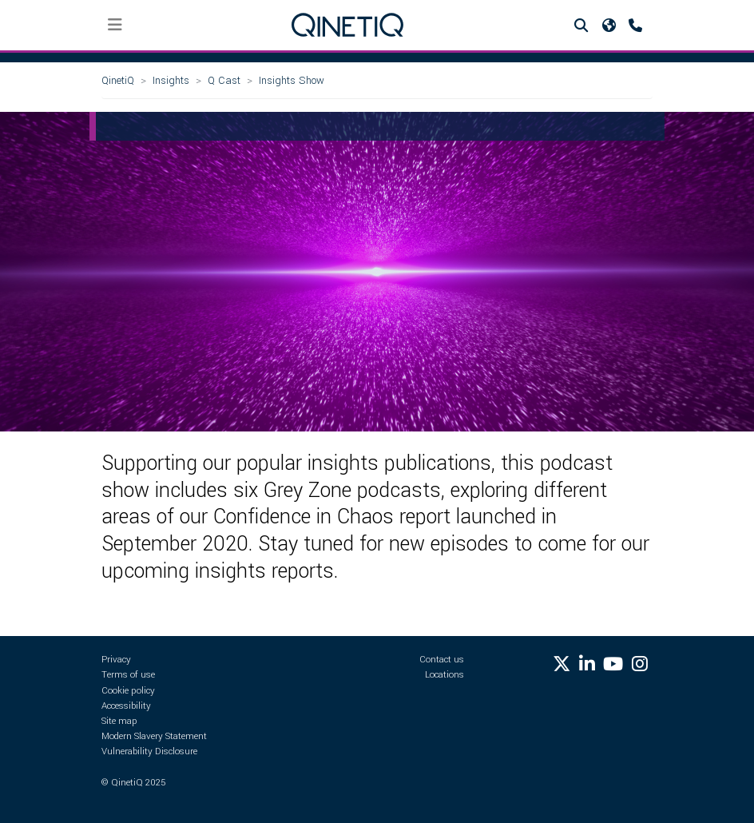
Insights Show (291, 80)
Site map (119, 721)
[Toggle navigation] (115, 25)
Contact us (441, 659)
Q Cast (224, 80)
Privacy (116, 659)
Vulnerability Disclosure (149, 751)
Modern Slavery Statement (154, 736)
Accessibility (126, 706)
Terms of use (128, 675)
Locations (444, 675)
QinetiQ (117, 80)
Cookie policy (128, 691)
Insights (171, 80)
